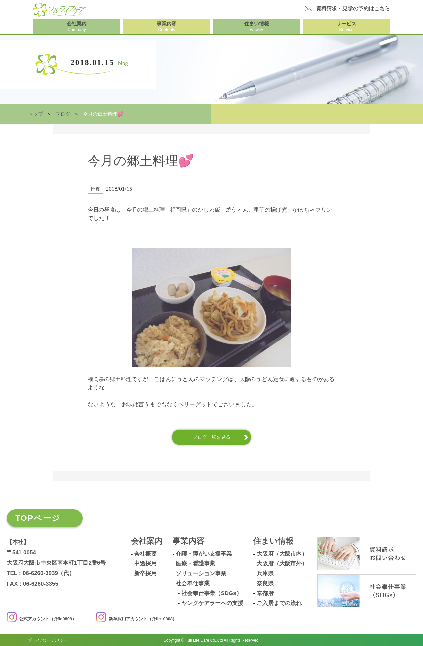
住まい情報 (273, 541)
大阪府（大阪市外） (282, 564)
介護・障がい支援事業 (204, 554)
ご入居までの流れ (279, 603)
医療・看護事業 (195, 564)
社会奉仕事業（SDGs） (211, 593)
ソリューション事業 (201, 574)
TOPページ (37, 518)
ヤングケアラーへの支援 (212, 603)
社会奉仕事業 (193, 584)
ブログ (63, 114)
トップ (35, 114)
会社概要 (145, 554)
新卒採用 (145, 574)
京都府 (265, 593)
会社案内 (147, 541)
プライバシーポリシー (48, 640)
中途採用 (145, 564)
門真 (95, 189)
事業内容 (188, 541)
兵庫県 (265, 574)
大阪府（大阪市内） (282, 554)
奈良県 (265, 584)
